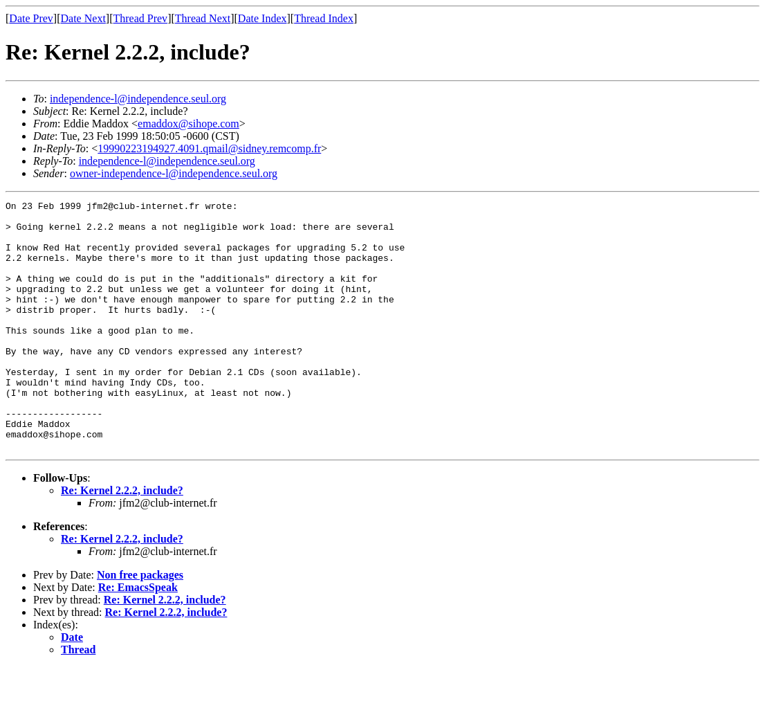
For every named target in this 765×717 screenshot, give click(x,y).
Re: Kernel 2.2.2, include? (122, 540)
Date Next (83, 18)
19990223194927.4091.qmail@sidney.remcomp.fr (209, 148)
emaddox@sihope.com (188, 123)
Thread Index (323, 18)
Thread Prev (140, 18)
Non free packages (140, 624)
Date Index (262, 18)
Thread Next (202, 18)
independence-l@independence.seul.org (138, 99)
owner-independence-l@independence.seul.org (173, 173)
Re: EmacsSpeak (138, 637)
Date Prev (31, 18)
